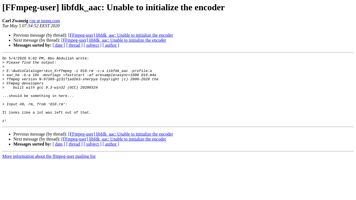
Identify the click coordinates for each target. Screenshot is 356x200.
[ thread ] (74, 45)
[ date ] (59, 45)
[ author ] (111, 45)
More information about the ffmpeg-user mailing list (49, 169)
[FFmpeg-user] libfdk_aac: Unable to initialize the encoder (120, 35)
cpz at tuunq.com (44, 20)
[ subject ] (93, 45)
